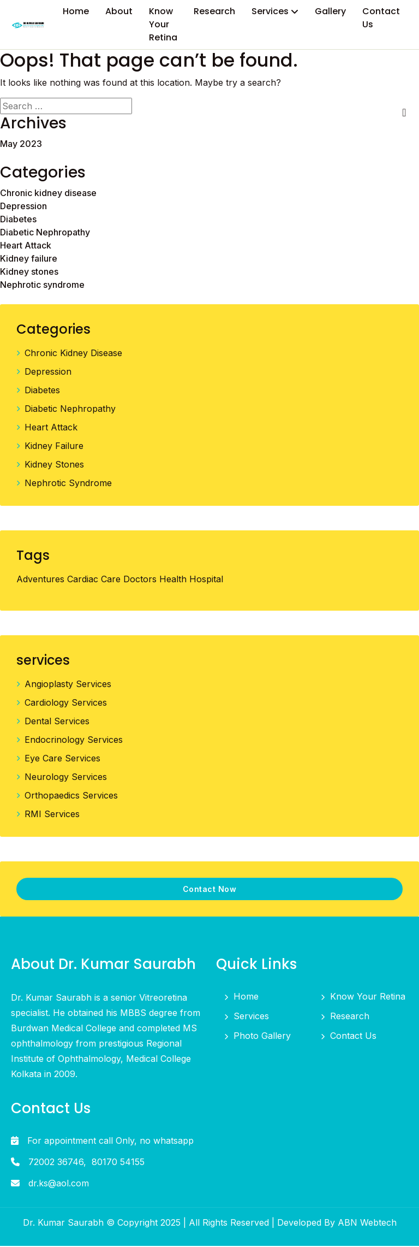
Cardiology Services (66, 703)
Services (251, 1017)
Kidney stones (29, 272)
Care (111, 580)
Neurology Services (66, 777)
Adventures (40, 580)
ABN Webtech (367, 1223)
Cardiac (82, 580)
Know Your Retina (367, 997)
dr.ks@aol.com (58, 1184)
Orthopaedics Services (71, 796)
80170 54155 (118, 1162)
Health (173, 580)
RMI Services (52, 814)
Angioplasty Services (68, 684)
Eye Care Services (62, 759)
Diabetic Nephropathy (45, 233)
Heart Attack (25, 246)
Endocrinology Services (74, 740)
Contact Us (353, 1036)
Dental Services (57, 722)
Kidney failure (28, 259)
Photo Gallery (262, 1036)
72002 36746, (57, 1162)
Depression (23, 207)
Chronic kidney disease (48, 193)
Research (349, 1017)
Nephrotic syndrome (42, 285)
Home (246, 997)
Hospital (206, 580)
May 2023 (21, 144)
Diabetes (18, 220)
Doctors (140, 580)
